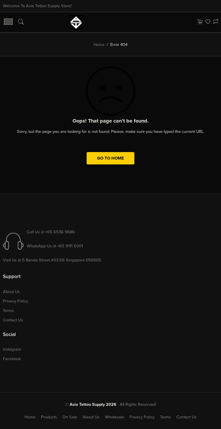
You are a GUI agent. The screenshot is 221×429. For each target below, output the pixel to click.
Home (99, 44)
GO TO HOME (110, 158)
